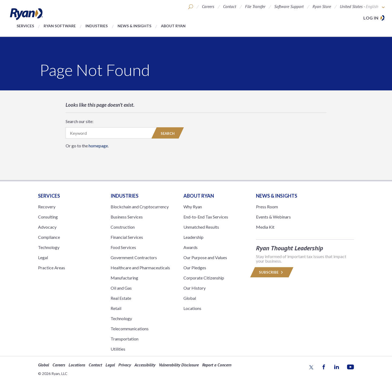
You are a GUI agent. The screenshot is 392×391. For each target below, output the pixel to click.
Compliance (49, 237)
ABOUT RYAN (198, 196)
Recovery (46, 206)
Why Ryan (192, 206)
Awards (190, 247)
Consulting (48, 216)
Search (168, 133)
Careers (208, 6)
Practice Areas (51, 267)
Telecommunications (130, 328)
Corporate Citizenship (203, 277)
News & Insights (134, 26)
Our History (194, 287)
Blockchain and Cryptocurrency (140, 206)
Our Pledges (194, 267)
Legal (43, 257)
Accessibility (144, 364)
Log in (370, 17)
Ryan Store (321, 6)
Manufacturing (124, 277)
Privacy (124, 364)
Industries (96, 26)
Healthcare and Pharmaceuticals (140, 267)
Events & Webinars (273, 216)
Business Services (127, 216)
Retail (116, 308)
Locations (192, 308)
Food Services (123, 247)
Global (189, 298)
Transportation (124, 338)
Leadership (193, 237)
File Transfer (255, 6)
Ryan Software (60, 26)
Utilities (118, 348)
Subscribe (272, 272)
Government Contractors (134, 257)
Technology (48, 247)
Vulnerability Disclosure (179, 364)
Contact (229, 6)
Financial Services (127, 237)
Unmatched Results (201, 226)
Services (25, 26)
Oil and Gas (121, 287)
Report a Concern (216, 364)
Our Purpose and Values (205, 257)
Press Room (267, 206)
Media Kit (265, 226)
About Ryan (173, 26)
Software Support (289, 6)
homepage (98, 145)
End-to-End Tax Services (205, 216)
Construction (123, 226)
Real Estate (121, 298)
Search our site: (79, 121)
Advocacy (47, 226)
